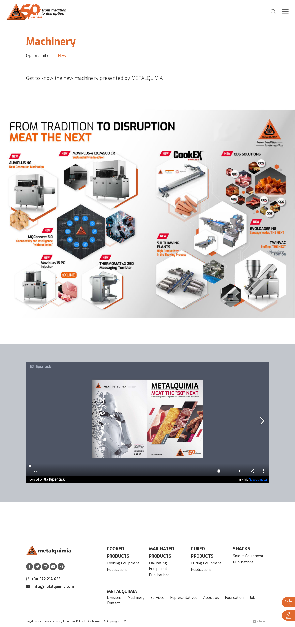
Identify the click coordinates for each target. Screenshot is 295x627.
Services (157, 597)
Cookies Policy (74, 621)
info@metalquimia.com (50, 586)
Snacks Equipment (248, 556)
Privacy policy (53, 621)
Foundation (234, 597)
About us (211, 597)
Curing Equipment (206, 563)
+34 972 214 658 (43, 579)
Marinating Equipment (158, 566)
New (62, 56)
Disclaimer (93, 621)
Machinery (136, 597)
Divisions (114, 597)
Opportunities (38, 56)
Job (252, 597)
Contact (113, 603)
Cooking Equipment (123, 563)
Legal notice (34, 621)
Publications (117, 569)
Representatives (183, 597)
